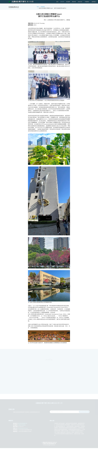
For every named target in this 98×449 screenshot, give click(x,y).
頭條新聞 (62, 1)
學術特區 (74, 1)
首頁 (57, 1)
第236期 (30, 2)
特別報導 (68, 1)
